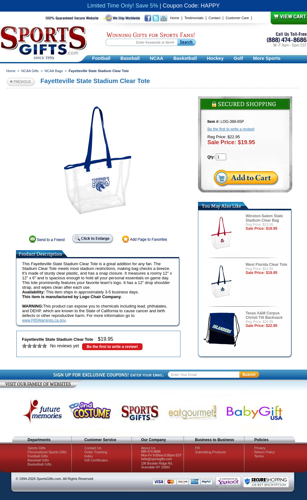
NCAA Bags (53, 71)
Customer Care (237, 18)
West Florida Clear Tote (266, 264)
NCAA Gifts (30, 71)
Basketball (185, 58)
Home (174, 18)
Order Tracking (95, 452)
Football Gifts (38, 456)
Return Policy (264, 452)
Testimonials (194, 18)
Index (88, 456)
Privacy (260, 448)
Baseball (130, 58)
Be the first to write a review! (112, 347)
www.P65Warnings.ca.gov (44, 320)
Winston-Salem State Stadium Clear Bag (264, 218)
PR (197, 448)
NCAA (156, 58)
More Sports (267, 58)
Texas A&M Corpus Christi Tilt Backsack (264, 315)
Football (101, 58)
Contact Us (92, 448)
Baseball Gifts (38, 460)
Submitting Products (210, 452)
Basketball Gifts (39, 464)
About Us (148, 448)
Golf (238, 58)
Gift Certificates (96, 460)
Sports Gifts (36, 448)
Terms (259, 456)
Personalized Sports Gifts (47, 452)
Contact (215, 18)
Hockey (215, 58)
